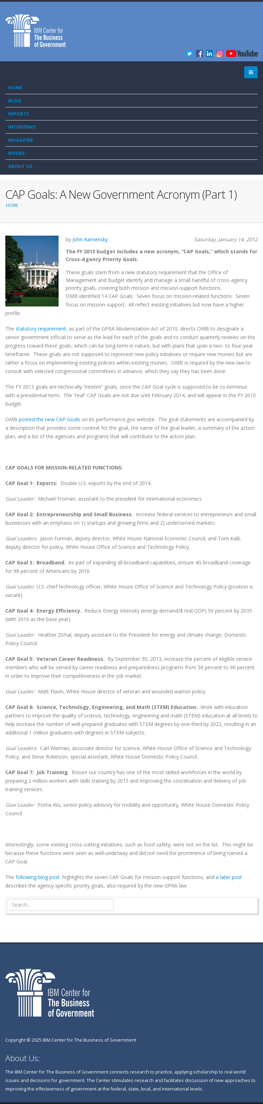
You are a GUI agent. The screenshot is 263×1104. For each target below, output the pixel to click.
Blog (14, 100)
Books (16, 153)
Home (15, 87)
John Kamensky (90, 239)
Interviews (22, 127)
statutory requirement (41, 328)
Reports (18, 114)
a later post (229, 877)
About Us (20, 166)
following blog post (38, 877)
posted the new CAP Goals (49, 419)
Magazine (20, 140)
